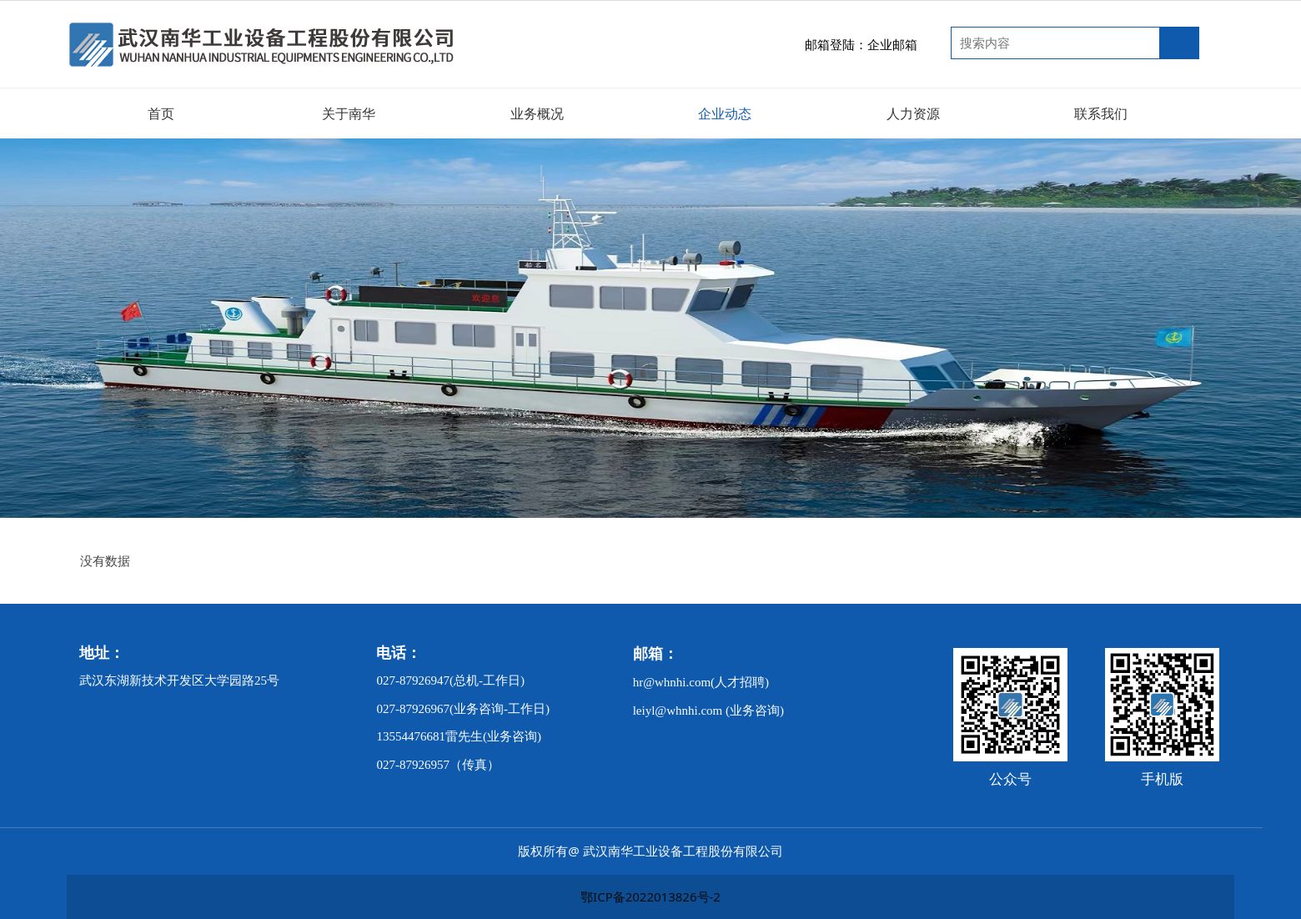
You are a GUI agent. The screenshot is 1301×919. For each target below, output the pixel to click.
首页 (161, 113)
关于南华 (348, 113)
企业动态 (724, 113)
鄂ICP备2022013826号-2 (650, 896)
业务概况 (537, 113)
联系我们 (1101, 113)
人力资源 (913, 113)
